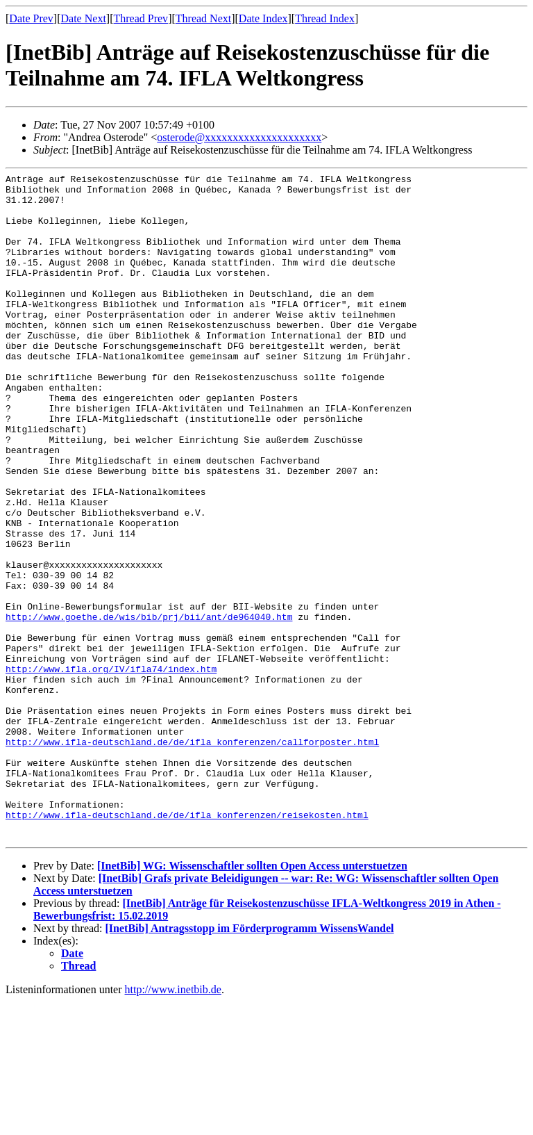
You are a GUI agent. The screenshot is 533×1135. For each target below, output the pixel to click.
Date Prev (31, 18)
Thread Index (325, 18)
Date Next (83, 18)
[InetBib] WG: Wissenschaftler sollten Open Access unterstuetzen (252, 999)
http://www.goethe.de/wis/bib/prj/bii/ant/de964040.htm (149, 706)
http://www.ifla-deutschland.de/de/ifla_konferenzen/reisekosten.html (187, 944)
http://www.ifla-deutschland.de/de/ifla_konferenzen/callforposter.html (192, 856)
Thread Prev (140, 18)
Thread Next (203, 18)
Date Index (263, 18)
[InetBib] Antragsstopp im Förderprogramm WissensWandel (249, 1062)
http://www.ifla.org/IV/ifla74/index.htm (111, 768)
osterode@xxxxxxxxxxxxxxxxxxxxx (239, 137)
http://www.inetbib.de (173, 1123)
